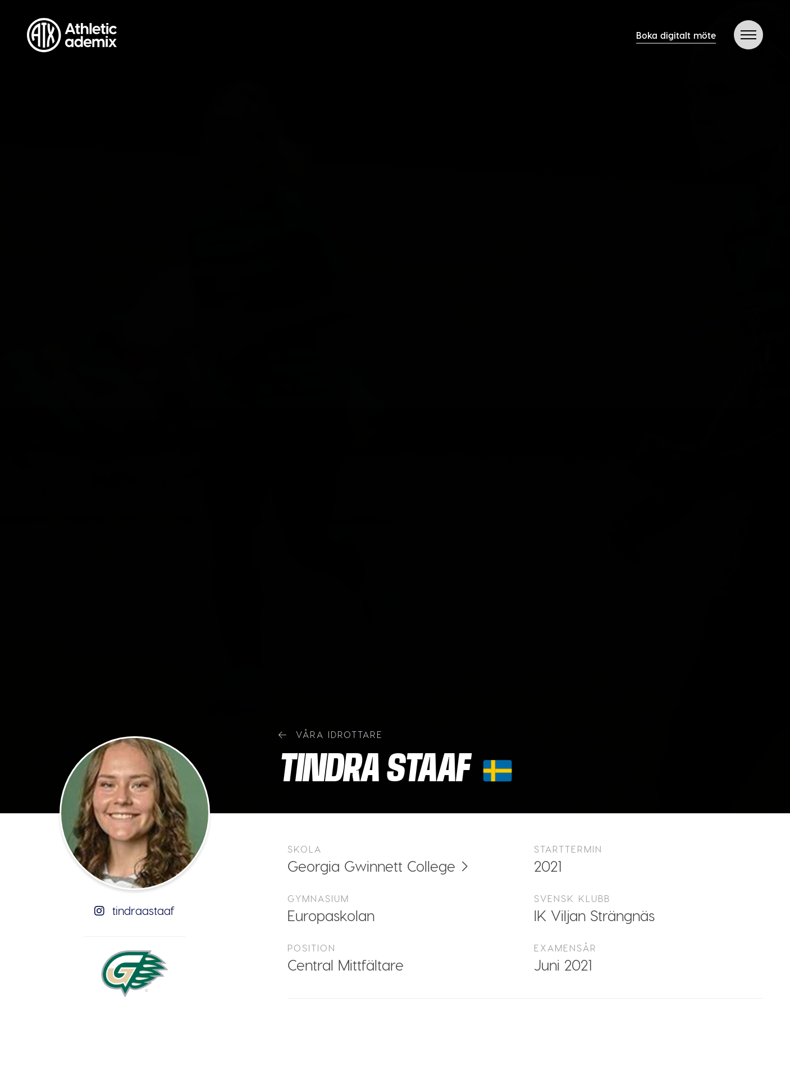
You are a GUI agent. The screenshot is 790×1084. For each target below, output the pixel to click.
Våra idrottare (330, 734)
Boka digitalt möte (676, 35)
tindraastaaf (134, 910)
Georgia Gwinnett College (371, 866)
